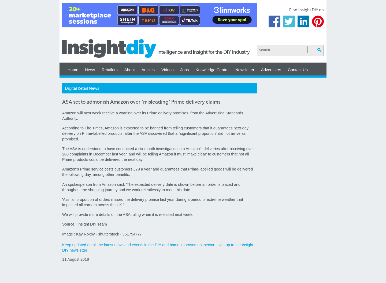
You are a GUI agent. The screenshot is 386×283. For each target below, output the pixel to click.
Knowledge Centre (211, 69)
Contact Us (298, 69)
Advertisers (271, 69)
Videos (167, 69)
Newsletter (244, 69)
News (90, 69)
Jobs (184, 69)
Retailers (110, 69)
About (129, 69)
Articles (148, 69)
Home (73, 69)
